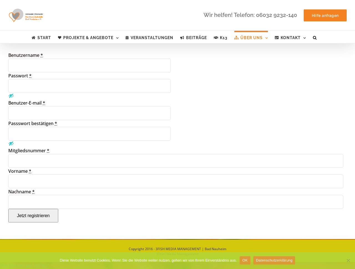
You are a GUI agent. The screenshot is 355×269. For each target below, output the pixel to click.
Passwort (20, 76)
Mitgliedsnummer (28, 151)
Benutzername (25, 55)
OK (245, 260)
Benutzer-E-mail (26, 103)
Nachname (21, 192)
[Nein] (348, 260)
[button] (315, 37)
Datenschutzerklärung (274, 260)
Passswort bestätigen (32, 123)
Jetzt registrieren (33, 215)
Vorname (19, 171)
